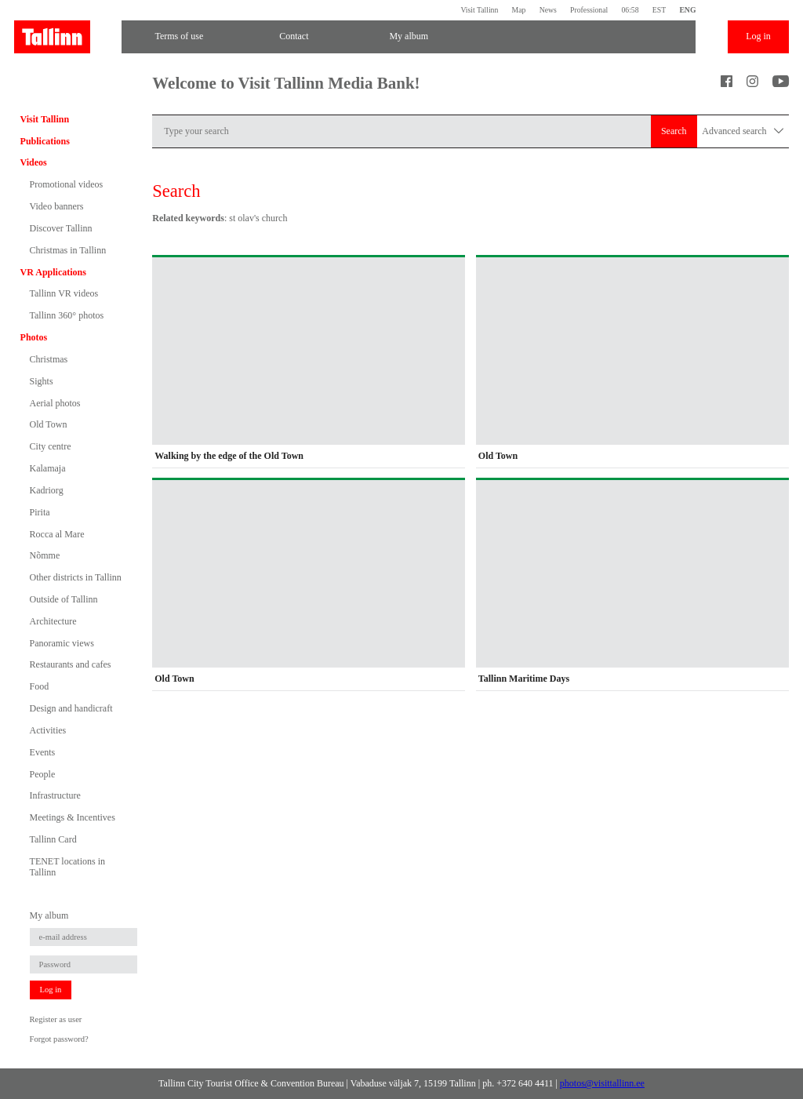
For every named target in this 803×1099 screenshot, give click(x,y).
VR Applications (53, 272)
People (43, 774)
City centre (50, 446)
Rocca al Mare (57, 534)
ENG (687, 9)
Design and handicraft (71, 708)
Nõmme (45, 555)
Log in (758, 36)
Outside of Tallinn (64, 599)
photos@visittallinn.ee (602, 1083)
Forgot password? (59, 1039)
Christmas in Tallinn (68, 250)
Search (674, 131)
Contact (293, 36)
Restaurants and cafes (70, 664)
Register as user (56, 1019)
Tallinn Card (53, 839)
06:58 (629, 9)
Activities (48, 730)
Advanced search (742, 131)
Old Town (48, 424)
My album (408, 36)
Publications (45, 141)
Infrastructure (55, 795)
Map (519, 9)
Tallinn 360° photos (67, 315)
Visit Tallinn (479, 9)
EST (659, 9)
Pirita (40, 512)
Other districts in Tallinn (76, 577)
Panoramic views (62, 643)
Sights (41, 381)
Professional (589, 9)
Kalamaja (48, 468)
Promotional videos (67, 184)
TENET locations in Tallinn (67, 867)
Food (39, 686)
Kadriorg (47, 490)
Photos (34, 337)
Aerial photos (55, 403)
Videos (33, 162)
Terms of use (178, 36)
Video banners (57, 206)
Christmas (49, 359)
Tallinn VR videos (64, 293)
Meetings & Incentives (72, 817)
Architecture (53, 621)
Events (43, 752)
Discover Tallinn (61, 228)
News (548, 9)
